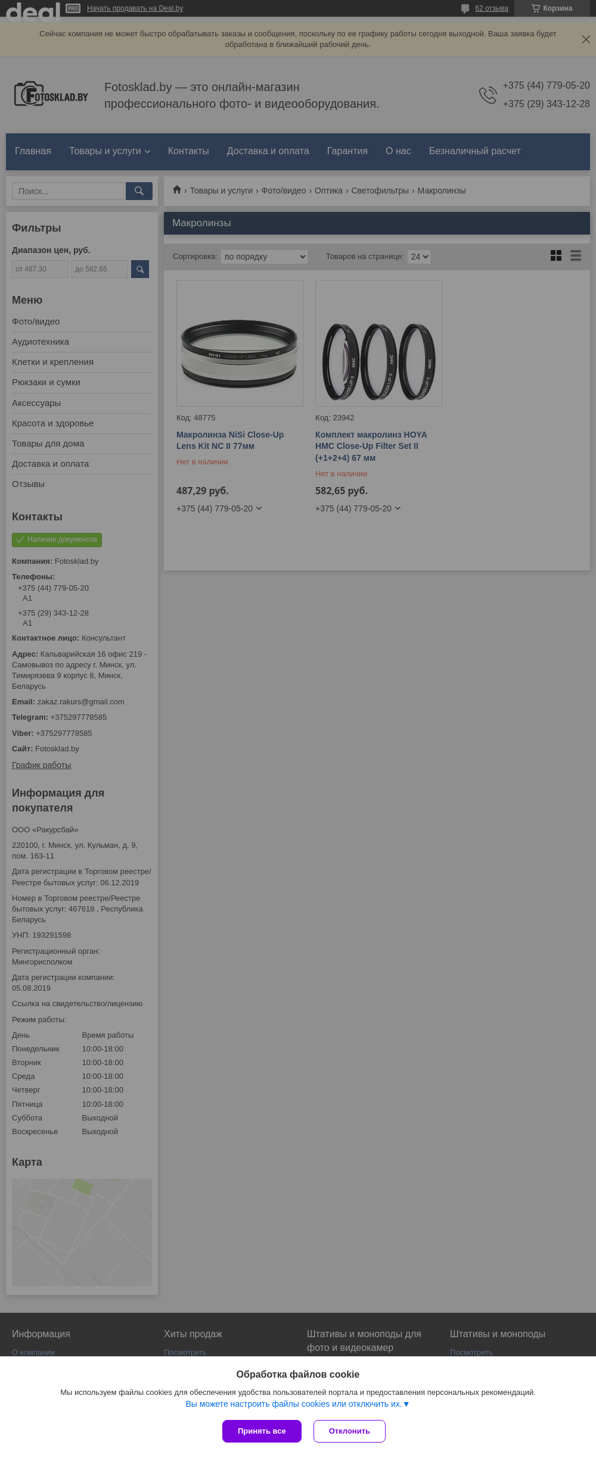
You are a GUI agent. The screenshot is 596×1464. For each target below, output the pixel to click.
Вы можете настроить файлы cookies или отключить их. (293, 1404)
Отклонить (349, 1430)
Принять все (262, 1430)
